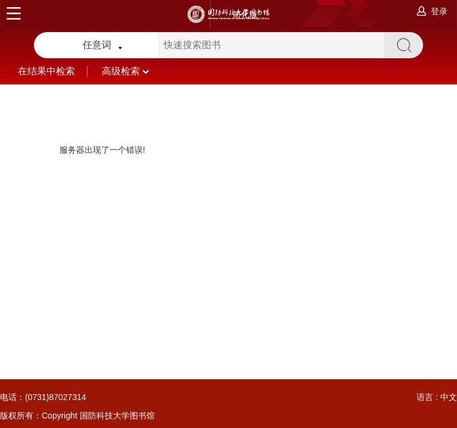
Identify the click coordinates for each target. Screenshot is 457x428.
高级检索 (125, 71)
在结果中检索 (60, 71)
